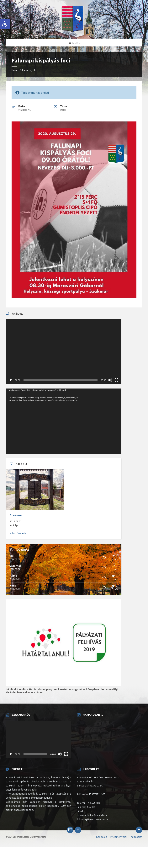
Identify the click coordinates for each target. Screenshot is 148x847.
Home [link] (15, 70)
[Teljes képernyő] (116, 380)
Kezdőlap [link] (101, 837)
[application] (63, 351)
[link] (5, 24)
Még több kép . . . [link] (20, 533)
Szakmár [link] (16, 515)
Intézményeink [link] (118, 837)
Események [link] (29, 70)
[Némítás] (110, 380)
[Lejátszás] (11, 380)
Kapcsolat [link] (136, 837)
